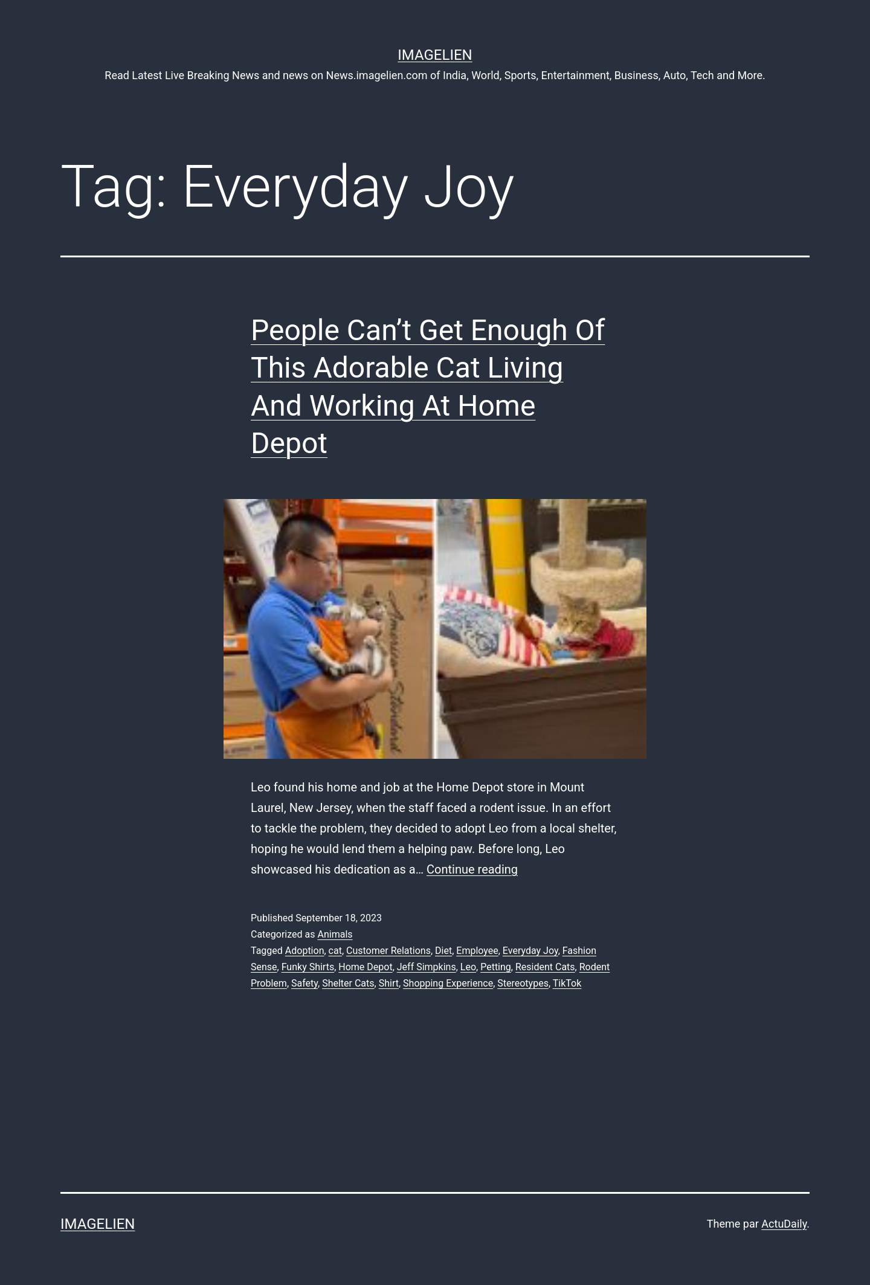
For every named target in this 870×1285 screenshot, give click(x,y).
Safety (304, 983)
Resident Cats (545, 967)
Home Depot (365, 967)
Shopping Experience (448, 983)
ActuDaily (784, 1223)
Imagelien (435, 55)
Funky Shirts (308, 967)
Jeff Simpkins (426, 967)
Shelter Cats (348, 983)
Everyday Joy (530, 950)
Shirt (389, 983)
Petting (495, 967)
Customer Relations (388, 950)
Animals (334, 934)
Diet (443, 950)
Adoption (304, 950)
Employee (477, 950)
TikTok (567, 983)
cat (335, 950)
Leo (468, 967)
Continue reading (472, 869)
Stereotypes (523, 983)
